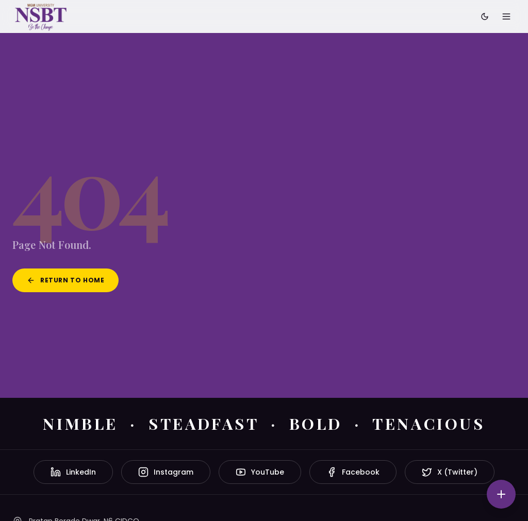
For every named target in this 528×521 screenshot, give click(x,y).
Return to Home (65, 280)
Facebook (353, 472)
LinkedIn (73, 472)
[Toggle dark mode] (484, 16)
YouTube (260, 472)
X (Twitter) (449, 472)
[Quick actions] (501, 494)
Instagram (165, 472)
